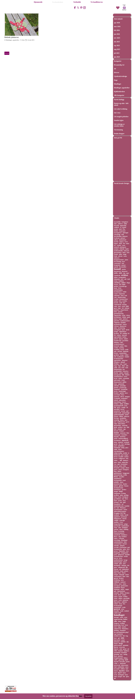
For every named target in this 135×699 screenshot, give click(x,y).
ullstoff (123, 362)
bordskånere (118, 292)
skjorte (116, 649)
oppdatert (117, 517)
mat (123, 499)
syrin (120, 600)
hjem (115, 500)
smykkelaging (118, 290)
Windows (117, 362)
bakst (120, 319)
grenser (123, 238)
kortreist (117, 346)
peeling (126, 495)
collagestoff (121, 567)
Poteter (116, 416)
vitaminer (123, 630)
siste (124, 563)
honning (116, 654)
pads (115, 446)
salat (120, 649)
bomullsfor (117, 504)
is (128, 453)
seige (115, 423)
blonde (126, 373)
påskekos (117, 310)
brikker (116, 404)
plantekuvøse (118, 484)
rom (119, 367)
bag (127, 636)
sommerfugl (125, 413)
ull (121, 460)
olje (127, 642)
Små (119, 306)
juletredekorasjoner (120, 511)
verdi (123, 306)
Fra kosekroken (57, 2)
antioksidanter (118, 542)
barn (126, 674)
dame (127, 671)
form (126, 625)
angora (121, 241)
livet (126, 499)
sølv (127, 366)
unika (116, 273)
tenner (120, 596)
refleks (124, 317)
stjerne (121, 339)
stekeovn (116, 258)
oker (127, 576)
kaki (115, 673)
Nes (124, 243)
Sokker (119, 335)
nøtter (122, 589)
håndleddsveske (119, 506)
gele (115, 591)
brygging (117, 513)
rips (124, 273)
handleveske (118, 340)
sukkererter (117, 628)
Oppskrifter (117, 315)
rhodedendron (118, 376)
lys (129, 333)
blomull (121, 574)
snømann (123, 433)
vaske (116, 663)
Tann (115, 527)
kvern (116, 458)
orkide (116, 563)
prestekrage (123, 286)
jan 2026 (117, 34)
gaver (127, 422)
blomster (125, 271)
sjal (127, 411)
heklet (116, 433)
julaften (120, 442)
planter (116, 387)
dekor (121, 416)
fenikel (127, 357)
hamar (127, 456)
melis (126, 349)
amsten (116, 529)
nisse (126, 393)
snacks (116, 284)
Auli (115, 667)
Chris (23, 40)
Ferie (119, 288)
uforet (116, 319)
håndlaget (119, 615)
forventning (117, 261)
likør (123, 366)
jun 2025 (117, 57)
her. (80, 696)
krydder (121, 456)
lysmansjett (123, 547)
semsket (116, 593)
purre (116, 469)
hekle (121, 491)
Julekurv (125, 460)
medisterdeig (122, 297)
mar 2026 (117, 26)
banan (122, 349)
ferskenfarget (118, 605)
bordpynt (125, 497)
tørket (116, 643)
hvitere (116, 353)
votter (121, 617)
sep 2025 (117, 45)
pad (120, 284)
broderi (121, 578)
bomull (117, 269)
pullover (120, 223)
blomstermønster (119, 533)
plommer (117, 642)
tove (128, 549)
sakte (119, 527)
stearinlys (124, 435)
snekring (124, 425)
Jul (123, 308)
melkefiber (121, 446)
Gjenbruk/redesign (120, 76)
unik (127, 306)
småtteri (123, 582)
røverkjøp (117, 540)
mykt (115, 288)
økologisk (121, 674)
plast (115, 567)
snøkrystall (117, 613)
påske (116, 438)
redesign (122, 520)
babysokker (121, 423)
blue (127, 433)
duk (128, 427)
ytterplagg (117, 234)
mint (115, 676)
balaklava (124, 535)
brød (124, 480)
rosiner (119, 245)
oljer (115, 223)
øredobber (123, 418)
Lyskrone (117, 238)
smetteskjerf (118, 576)
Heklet (127, 375)
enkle (115, 449)
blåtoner (116, 571)
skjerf (120, 673)
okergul (116, 617)
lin (127, 567)
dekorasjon (124, 665)
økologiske (117, 565)
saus (121, 364)
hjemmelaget (118, 562)
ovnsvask (122, 647)
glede (122, 346)
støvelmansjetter (119, 451)
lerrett (122, 409)
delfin (121, 404)
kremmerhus (118, 549)
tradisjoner (120, 357)
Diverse (116, 72)
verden (116, 348)
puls (115, 351)
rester (125, 376)
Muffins (116, 364)
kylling (122, 623)
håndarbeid (122, 240)
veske (124, 292)
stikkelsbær (122, 331)
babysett (126, 250)
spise (124, 549)
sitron (128, 315)
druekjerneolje (118, 488)
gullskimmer (118, 473)
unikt (115, 367)
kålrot (116, 584)
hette (122, 580)
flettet (119, 471)
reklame (123, 565)
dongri (116, 491)
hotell (126, 515)
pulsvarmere (118, 645)
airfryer (125, 319)
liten (115, 471)
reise (128, 252)
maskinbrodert (118, 556)
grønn (128, 661)
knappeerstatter (119, 259)
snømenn (125, 600)
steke (115, 306)
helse (115, 312)
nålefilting (117, 283)
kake (127, 243)
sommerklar (123, 353)
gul (119, 638)
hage (115, 366)
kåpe (119, 308)
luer (124, 303)
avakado (126, 442)
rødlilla (116, 520)
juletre (116, 486)
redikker (116, 227)
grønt (125, 649)
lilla (123, 375)
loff (115, 407)
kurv (115, 638)
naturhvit (117, 411)
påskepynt (123, 247)
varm (125, 256)
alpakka (122, 671)
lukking (116, 342)
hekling (116, 630)
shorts (116, 671)
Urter (121, 522)
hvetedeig (121, 531)
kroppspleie (122, 277)
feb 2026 (117, 30)
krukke (125, 301)
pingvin (122, 545)
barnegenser (118, 232)
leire (120, 301)
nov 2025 (117, 38)
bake (123, 284)
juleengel (125, 232)
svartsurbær (118, 544)
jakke (124, 382)
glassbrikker (118, 252)
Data (122, 395)
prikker (120, 427)
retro (122, 609)
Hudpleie (125, 527)
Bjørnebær (117, 602)
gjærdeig (121, 660)
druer (127, 468)
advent (120, 256)
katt (122, 625)
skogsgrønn (124, 553)
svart (123, 380)
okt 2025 (117, 42)
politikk (116, 482)
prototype (124, 517)
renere (125, 324)
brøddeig (117, 349)
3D (115, 69)
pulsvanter (117, 380)
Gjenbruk (117, 275)
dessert (116, 431)
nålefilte (123, 642)
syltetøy (127, 308)
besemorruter (123, 299)
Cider (121, 342)
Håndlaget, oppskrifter (12, 40)
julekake (125, 351)
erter (125, 617)
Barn (115, 656)
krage (125, 560)
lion (124, 604)
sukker (121, 373)
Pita (124, 229)
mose (120, 584)
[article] (21, 34)
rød (115, 357)
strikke (126, 404)
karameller (117, 222)
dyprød (116, 661)
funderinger (122, 391)
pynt (115, 554)
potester (120, 656)
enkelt (126, 339)
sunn (122, 295)
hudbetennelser (125, 321)
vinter (121, 482)
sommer (119, 429)
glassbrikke (117, 425)
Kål (121, 513)
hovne (116, 456)
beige (124, 254)
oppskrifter (117, 360)
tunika (116, 301)
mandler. (116, 611)
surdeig (121, 348)
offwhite (116, 386)
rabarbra (125, 371)
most (124, 500)
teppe (119, 627)
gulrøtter (117, 321)
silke (115, 621)
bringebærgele (118, 658)
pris (122, 279)
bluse (119, 621)
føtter (124, 673)
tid (115, 335)
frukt (115, 256)
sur (123, 504)
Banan (126, 486)
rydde (124, 607)
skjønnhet (117, 279)
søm (122, 638)
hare (123, 261)
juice (126, 447)
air (128, 649)
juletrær (126, 416)
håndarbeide (118, 369)
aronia (116, 229)
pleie (121, 495)
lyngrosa (116, 623)
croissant (121, 538)
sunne (123, 640)
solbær (116, 240)
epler (120, 563)
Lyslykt (116, 299)
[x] (78, 7)
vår (119, 444)
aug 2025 (117, 49)
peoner (124, 265)
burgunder (117, 265)
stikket (120, 598)
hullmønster (118, 518)
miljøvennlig (118, 453)
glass (127, 676)
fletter (116, 477)
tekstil (116, 400)
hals (115, 429)
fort (122, 444)
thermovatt (117, 271)
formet (125, 544)
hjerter (116, 647)
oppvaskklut (118, 337)
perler (120, 500)
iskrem (116, 569)
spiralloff (117, 409)
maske (124, 627)
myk (126, 367)
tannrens (116, 396)
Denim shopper (119, 133)
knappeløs (117, 553)
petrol (116, 339)
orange (122, 468)
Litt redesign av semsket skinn (119, 125)
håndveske (117, 455)
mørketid (123, 663)
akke (115, 328)
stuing (125, 654)
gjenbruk (117, 609)
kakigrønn (117, 493)
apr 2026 (117, 23)
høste (123, 330)
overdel (116, 547)
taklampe (117, 295)
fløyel (115, 531)
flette (124, 252)
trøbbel (126, 611)
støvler (124, 269)
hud (127, 669)
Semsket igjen (119, 120)
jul (115, 678)
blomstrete (123, 326)
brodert (116, 393)
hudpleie (121, 281)
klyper (123, 587)
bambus (120, 651)
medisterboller (118, 250)
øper (127, 273)
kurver (116, 558)
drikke (116, 231)
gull (124, 502)
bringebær (125, 222)
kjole (126, 660)
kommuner (117, 489)
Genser (124, 402)
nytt (115, 422)
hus (125, 427)
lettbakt (122, 249)
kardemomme (118, 509)
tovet (126, 241)
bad (126, 295)
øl (120, 227)
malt (120, 229)
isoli (128, 279)
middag (126, 529)
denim (124, 227)
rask (115, 297)
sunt (127, 458)
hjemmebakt (121, 591)
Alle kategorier (119, 95)
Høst (123, 576)
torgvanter (122, 231)
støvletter (123, 436)
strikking (117, 580)
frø (115, 508)
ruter (127, 667)
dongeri (121, 431)
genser (121, 486)
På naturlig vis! (119, 65)
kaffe (121, 611)
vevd (115, 595)
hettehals (124, 652)
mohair (116, 249)
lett (128, 565)
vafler (116, 660)
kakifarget (117, 435)
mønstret (124, 360)
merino (119, 351)
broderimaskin (118, 358)
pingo (126, 524)
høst (126, 420)
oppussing (123, 225)
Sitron (124, 573)
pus (124, 369)
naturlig (116, 420)
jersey (116, 391)
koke (123, 367)
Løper (125, 364)
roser (123, 245)
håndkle (123, 322)
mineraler (125, 462)
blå (124, 636)
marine (116, 241)
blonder (116, 436)
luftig (123, 447)
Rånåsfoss (125, 628)
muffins (116, 522)
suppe (127, 589)
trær (127, 551)
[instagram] (84, 7)
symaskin (126, 378)
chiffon (122, 669)
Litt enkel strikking (120, 109)
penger (116, 331)
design (121, 643)
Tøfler (127, 355)
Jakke (122, 515)
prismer (116, 502)
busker (125, 484)
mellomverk (121, 422)
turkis (127, 414)
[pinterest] (81, 7)
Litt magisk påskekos (121, 116)
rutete (125, 509)
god (128, 547)
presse (116, 551)
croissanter (117, 263)
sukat (124, 584)
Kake (119, 462)
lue (125, 513)
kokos (116, 596)
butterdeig (117, 625)
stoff (120, 303)
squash (116, 267)
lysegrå (120, 676)
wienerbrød (117, 304)
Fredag (123, 493)
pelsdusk (125, 645)
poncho (120, 312)
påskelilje (123, 386)
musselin (122, 661)
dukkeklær (125, 569)
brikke (125, 596)
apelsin (122, 393)
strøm (116, 281)
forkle (126, 556)
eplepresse (121, 554)
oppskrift (125, 440)
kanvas (116, 466)
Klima (126, 658)
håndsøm (117, 589)
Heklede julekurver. (11, 37)
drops (122, 355)
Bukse (122, 420)
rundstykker (125, 526)
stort (115, 627)
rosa (115, 497)
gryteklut (125, 340)
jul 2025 (117, 53)
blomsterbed (118, 382)
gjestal (116, 578)
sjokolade (121, 384)
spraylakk (126, 598)
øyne (125, 405)
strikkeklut (121, 667)
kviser (120, 497)
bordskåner (117, 317)
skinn (115, 598)
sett (120, 569)
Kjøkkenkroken (119, 91)
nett (123, 263)
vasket (127, 574)
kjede (120, 449)
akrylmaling (118, 236)
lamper (116, 574)
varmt (116, 294)
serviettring (121, 328)
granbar (116, 333)
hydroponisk (118, 480)
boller (116, 460)
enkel (121, 529)
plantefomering (119, 313)
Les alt (7, 53)
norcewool (117, 665)
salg (119, 536)
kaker (116, 538)
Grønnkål (117, 398)
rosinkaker (124, 398)
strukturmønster (119, 344)
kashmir (116, 515)
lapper (116, 243)
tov (115, 245)
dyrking (127, 444)
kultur (124, 337)
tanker (116, 604)
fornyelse (117, 468)
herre (118, 407)
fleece (115, 536)
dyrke (127, 330)
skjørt (116, 277)
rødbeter (124, 602)
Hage (116, 80)
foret (120, 558)
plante (126, 571)
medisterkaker (118, 560)
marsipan (117, 586)
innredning (117, 402)
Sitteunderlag (118, 475)
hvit (121, 502)
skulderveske (118, 636)
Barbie (116, 373)
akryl (125, 562)
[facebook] (74, 7)
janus (126, 259)
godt (128, 317)
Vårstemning (118, 130)
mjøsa (120, 378)
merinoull (117, 526)
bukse (125, 619)
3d (127, 407)
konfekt (127, 506)
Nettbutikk (77, 2)
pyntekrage (122, 387)
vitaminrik (124, 389)
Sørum (124, 518)
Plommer (123, 508)
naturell (116, 247)
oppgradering (118, 619)
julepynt (125, 236)
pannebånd (117, 607)
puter (115, 442)
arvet (115, 674)
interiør (124, 335)
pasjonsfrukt (118, 324)
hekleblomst (118, 478)
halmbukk (117, 447)
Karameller (122, 267)
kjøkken (126, 651)
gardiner (116, 355)
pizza (120, 466)
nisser (116, 600)
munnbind (117, 652)
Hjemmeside (38, 2)
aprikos (124, 489)
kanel (121, 571)
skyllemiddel (118, 371)
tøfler (120, 254)
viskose (117, 582)
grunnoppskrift (119, 405)
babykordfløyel (123, 438)
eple (118, 464)
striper (124, 595)
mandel (127, 554)
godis (115, 427)
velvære (116, 326)
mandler (121, 477)
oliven (122, 396)
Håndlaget (117, 84)
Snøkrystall (117, 413)
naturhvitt (117, 535)
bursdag (116, 225)
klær (125, 542)
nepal (120, 469)
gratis (116, 444)
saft (125, 279)
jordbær (116, 495)
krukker (124, 536)
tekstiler (116, 545)
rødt (122, 234)
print (123, 315)
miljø (125, 223)
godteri (116, 286)
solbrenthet (122, 400)
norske (123, 411)
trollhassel (121, 458)
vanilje (123, 407)
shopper (127, 396)
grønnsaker (124, 586)
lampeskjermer (118, 524)
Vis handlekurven (97, 2)
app (124, 429)
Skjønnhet (122, 551)
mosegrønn (117, 375)
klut (124, 466)
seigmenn (117, 322)
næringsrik (117, 330)
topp (124, 621)
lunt (118, 508)
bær (121, 654)
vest (115, 464)
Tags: (119, 366)
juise (115, 462)
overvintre (117, 395)
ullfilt (120, 273)
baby (115, 384)
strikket (124, 275)
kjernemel (117, 640)
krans (116, 378)
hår (124, 676)
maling (125, 333)
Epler (127, 249)
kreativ (116, 303)
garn (115, 308)
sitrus (119, 595)
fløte (126, 346)
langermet (122, 294)
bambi (116, 254)
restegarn (126, 469)
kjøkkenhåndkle (119, 414)
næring (124, 304)
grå (122, 455)
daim (120, 243)
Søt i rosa (117, 113)
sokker (123, 283)
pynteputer (117, 440)
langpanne (126, 473)
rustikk (125, 453)
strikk (125, 475)
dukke (122, 593)
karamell (117, 669)
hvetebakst (124, 464)
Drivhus (116, 418)
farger (126, 455)
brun (120, 604)
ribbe (115, 651)
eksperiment (124, 310)
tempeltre (117, 389)
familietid (117, 587)
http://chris (117, 573)
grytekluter (117, 499)
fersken (127, 593)
